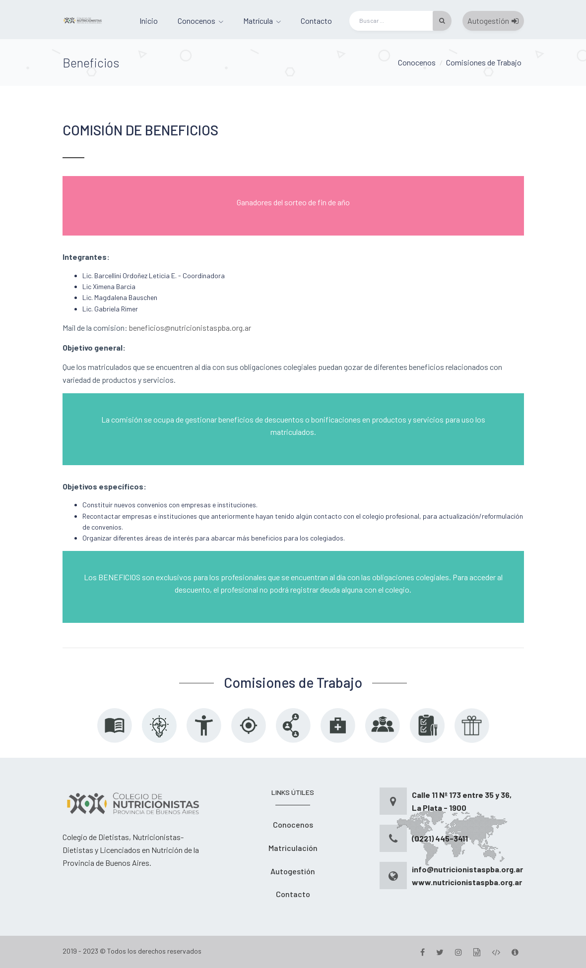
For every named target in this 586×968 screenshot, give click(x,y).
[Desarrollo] (496, 952)
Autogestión (493, 20)
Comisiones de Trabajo (483, 62)
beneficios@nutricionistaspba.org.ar (190, 327)
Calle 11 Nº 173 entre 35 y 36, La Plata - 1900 (462, 801)
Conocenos (196, 20)
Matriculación (293, 847)
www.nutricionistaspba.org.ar (467, 882)
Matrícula (258, 20)
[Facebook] (422, 952)
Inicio (148, 20)
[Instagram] (458, 952)
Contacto (316, 20)
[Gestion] (476, 952)
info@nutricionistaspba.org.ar (467, 869)
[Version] (515, 952)
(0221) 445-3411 (440, 838)
